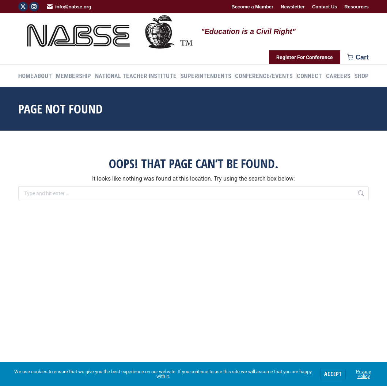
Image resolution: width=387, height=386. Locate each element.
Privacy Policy (363, 374)
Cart (358, 57)
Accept (333, 374)
